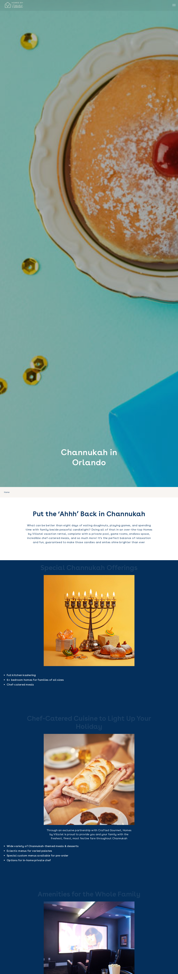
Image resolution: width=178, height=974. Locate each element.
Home (7, 492)
